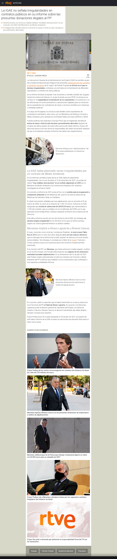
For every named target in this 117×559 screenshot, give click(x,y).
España (34, 551)
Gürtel (74, 240)
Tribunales (82, 551)
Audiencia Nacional (66, 551)
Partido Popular (48, 551)
